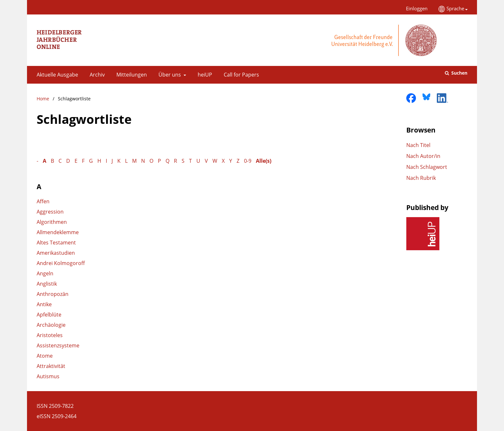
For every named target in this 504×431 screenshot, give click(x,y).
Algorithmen (52, 221)
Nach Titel (418, 145)
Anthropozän (52, 294)
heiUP (203, 74)
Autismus (48, 376)
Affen (43, 201)
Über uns (169, 74)
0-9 (247, 160)
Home (43, 99)
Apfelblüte (49, 314)
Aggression (50, 211)
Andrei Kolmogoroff (61, 263)
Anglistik (47, 283)
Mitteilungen (130, 74)
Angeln (45, 273)
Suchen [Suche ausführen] (458, 73)
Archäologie (51, 324)
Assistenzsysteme (58, 345)
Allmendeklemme (58, 232)
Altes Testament (56, 242)
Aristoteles (50, 335)
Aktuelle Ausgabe (56, 74)
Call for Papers (240, 74)
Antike (44, 304)
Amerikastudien (56, 252)
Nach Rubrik (421, 177)
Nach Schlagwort (426, 166)
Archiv (96, 74)
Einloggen (414, 8)
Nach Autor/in (423, 156)
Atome (45, 355)
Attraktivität (51, 366)
